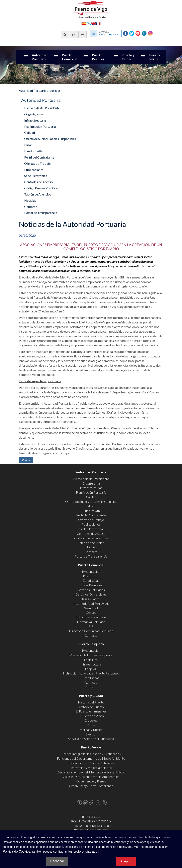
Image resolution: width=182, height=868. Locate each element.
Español (83, 23)
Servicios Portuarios (91, 590)
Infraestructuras (35, 120)
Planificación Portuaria (40, 126)
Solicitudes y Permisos (91, 617)
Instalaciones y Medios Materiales (91, 763)
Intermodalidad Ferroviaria (91, 603)
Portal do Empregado (91, 826)
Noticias (55, 90)
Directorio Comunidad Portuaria (91, 631)
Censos (91, 612)
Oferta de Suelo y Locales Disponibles (50, 139)
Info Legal (91, 816)
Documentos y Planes (91, 781)
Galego (88, 23)
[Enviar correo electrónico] (74, 34)
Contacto (30, 207)
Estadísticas (91, 580)
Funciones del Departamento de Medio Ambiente (91, 758)
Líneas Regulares (91, 585)
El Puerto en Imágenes (91, 711)
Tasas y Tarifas (91, 599)
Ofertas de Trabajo (37, 163)
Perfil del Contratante (39, 157)
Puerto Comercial (69, 57)
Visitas (91, 725)
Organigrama (33, 114)
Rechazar (57, 861)
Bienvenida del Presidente (42, 108)
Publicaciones (33, 170)
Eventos (91, 734)
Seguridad (91, 608)
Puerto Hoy (91, 576)
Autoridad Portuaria (39, 57)
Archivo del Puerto (91, 707)
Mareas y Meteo (91, 729)
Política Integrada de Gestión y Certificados (91, 754)
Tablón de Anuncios (37, 194)
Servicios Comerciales (91, 594)
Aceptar (125, 861)
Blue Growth (33, 151)
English (93, 23)
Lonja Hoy (91, 659)
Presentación (91, 571)
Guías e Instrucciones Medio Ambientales (91, 776)
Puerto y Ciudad (128, 57)
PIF (91, 626)
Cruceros (91, 720)
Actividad (91, 682)
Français (98, 23)
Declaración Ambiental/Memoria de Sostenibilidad (91, 772)
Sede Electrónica (35, 176)
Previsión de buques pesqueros (91, 655)
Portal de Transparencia (40, 213)
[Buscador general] (49, 34)
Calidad (29, 132)
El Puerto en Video (91, 716)
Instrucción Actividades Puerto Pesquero (91, 673)
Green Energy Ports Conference (91, 786)
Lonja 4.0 (91, 669)
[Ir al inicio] (82, 34)
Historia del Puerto (91, 702)
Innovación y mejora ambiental (91, 767)
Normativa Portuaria (91, 622)
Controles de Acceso (38, 182)
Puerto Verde (154, 57)
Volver (26, 460)
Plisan (28, 145)
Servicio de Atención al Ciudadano (91, 738)
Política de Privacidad (91, 821)
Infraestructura (91, 664)
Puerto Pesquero (99, 57)
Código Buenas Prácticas (41, 188)
